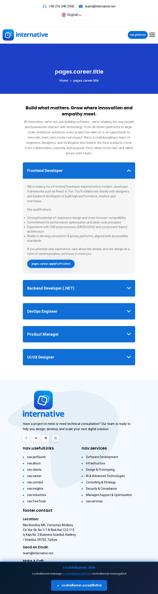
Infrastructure (95, 463)
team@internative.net (100, 6)
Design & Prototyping (100, 469)
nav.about (34, 463)
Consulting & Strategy (101, 482)
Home (63, 80)
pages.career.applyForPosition (51, 263)
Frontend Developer (45, 170)
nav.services (94, 501)
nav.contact (35, 482)
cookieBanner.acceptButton (79, 585)
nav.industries (36, 495)
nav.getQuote (138, 34)
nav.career (34, 476)
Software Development (102, 457)
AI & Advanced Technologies (105, 476)
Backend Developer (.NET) (50, 288)
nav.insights (35, 488)
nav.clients (34, 469)
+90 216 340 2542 (61, 6)
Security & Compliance (101, 488)
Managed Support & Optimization (109, 495)
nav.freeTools (36, 501)
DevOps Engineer (42, 311)
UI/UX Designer (40, 357)
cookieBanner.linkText (76, 573)
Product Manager (43, 334)
